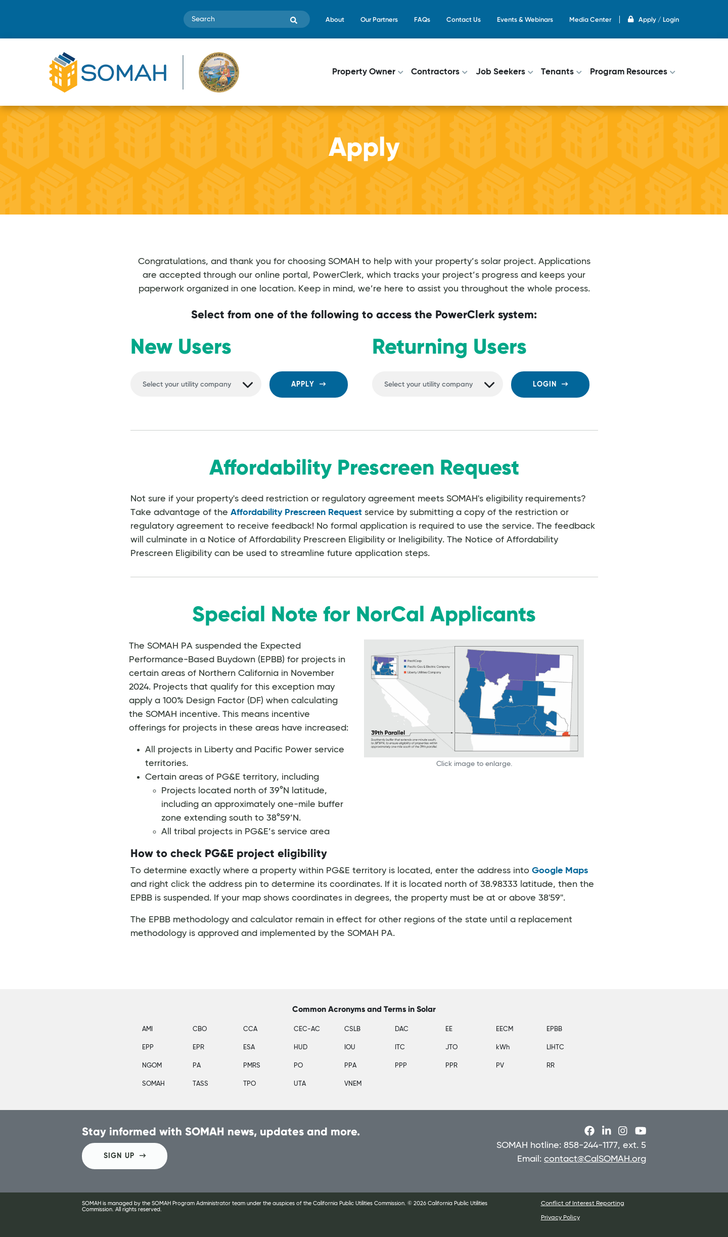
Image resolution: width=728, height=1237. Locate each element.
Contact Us (463, 19)
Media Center (590, 19)
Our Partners (379, 19)
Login (550, 384)
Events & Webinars (525, 19)
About (335, 19)
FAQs (422, 19)
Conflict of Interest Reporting (582, 1204)
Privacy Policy (560, 1218)
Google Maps (560, 870)
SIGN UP (125, 1156)
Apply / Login (653, 19)
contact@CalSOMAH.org (595, 1159)
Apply (308, 384)
